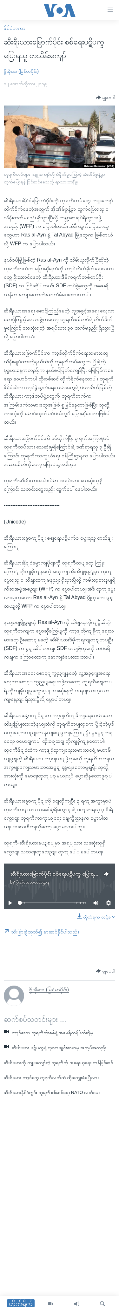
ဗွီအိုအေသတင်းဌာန (33, 882)
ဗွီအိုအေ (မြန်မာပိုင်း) (21, 71)
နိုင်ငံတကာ (14, 28)
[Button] (105, 97)
